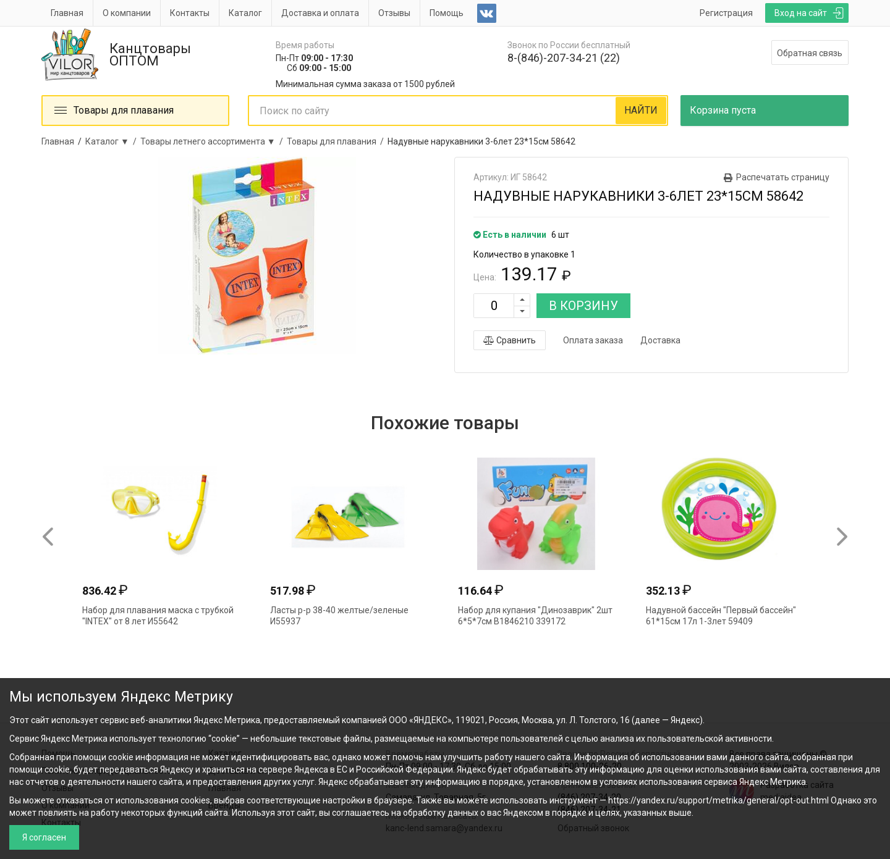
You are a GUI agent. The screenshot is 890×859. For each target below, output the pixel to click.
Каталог (245, 13)
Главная (67, 13)
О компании (127, 13)
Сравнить (509, 340)
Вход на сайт (800, 13)
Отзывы (394, 13)
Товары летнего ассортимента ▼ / (213, 141)
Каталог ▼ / (112, 141)
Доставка (660, 340)
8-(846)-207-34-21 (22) (563, 57)
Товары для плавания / (337, 141)
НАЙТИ (641, 110)
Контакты (190, 13)
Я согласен (44, 837)
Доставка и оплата (320, 13)
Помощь (447, 13)
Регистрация (726, 13)
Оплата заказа (593, 340)
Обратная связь (809, 53)
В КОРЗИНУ (583, 305)
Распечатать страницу (782, 177)
